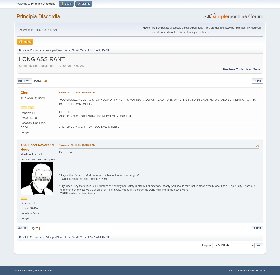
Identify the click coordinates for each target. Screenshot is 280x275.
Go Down (24, 81)
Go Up (22, 228)
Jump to (206, 245)
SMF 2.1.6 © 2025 (23, 270)
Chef (24, 93)
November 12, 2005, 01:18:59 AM (77, 145)
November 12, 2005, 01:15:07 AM (77, 92)
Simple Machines (43, 270)
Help (231, 270)
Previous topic (233, 69)
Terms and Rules (245, 270)
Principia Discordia (38, 16)
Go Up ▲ (261, 270)
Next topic (253, 69)
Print (257, 81)
